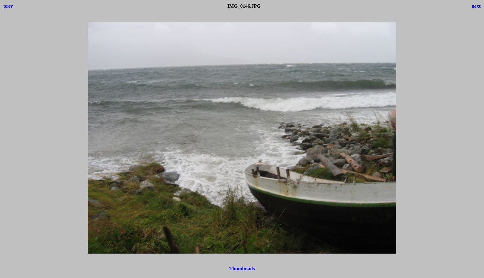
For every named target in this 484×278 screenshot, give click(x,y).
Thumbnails (242, 268)
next (476, 6)
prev (8, 6)
